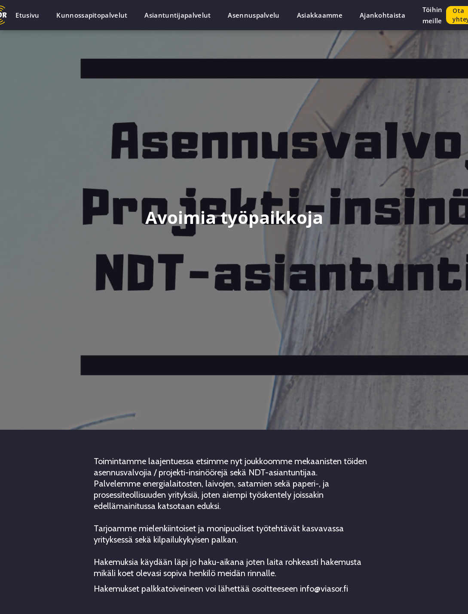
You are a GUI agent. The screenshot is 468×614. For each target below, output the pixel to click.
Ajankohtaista (382, 15)
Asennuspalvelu (253, 15)
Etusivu (27, 15)
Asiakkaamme (320, 15)
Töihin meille (432, 15)
